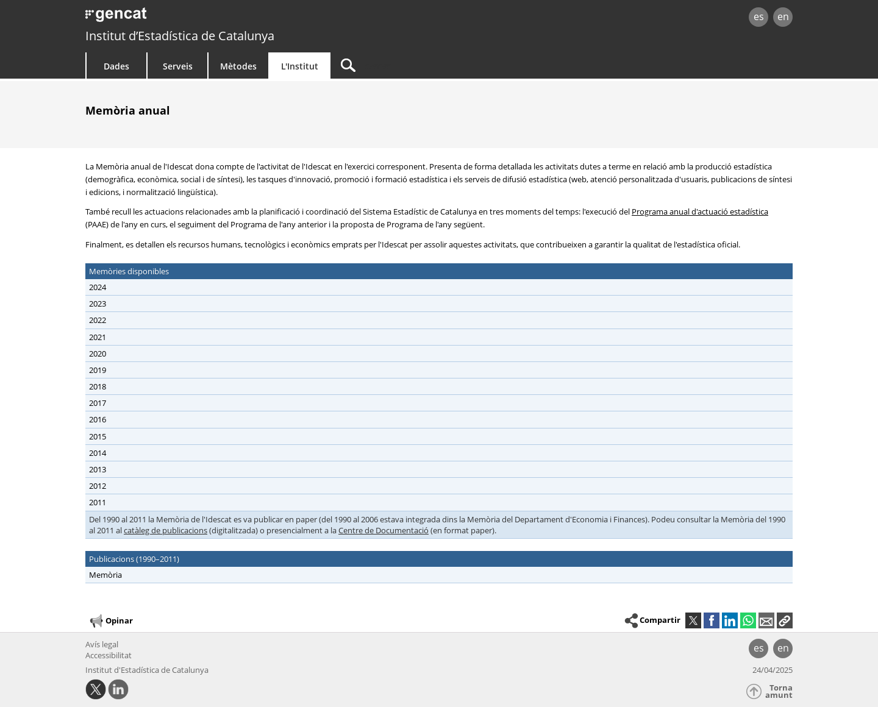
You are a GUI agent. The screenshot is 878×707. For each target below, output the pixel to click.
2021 (97, 337)
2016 (97, 419)
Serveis (178, 66)
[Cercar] (434, 65)
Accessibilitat (108, 655)
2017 (97, 402)
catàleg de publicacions (165, 530)
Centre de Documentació (383, 530)
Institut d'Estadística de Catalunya (147, 669)
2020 (97, 353)
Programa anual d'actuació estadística (700, 211)
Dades (116, 66)
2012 (97, 485)
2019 (97, 369)
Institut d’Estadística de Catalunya (179, 35)
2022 (97, 319)
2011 (97, 502)
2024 (97, 287)
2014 (97, 452)
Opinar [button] (110, 621)
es (759, 16)
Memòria (105, 574)
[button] (785, 620)
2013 (97, 469)
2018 (97, 386)
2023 (97, 303)
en (783, 16)
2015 (97, 436)
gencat (226, 18)
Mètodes (238, 66)
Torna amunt (779, 691)
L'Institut (299, 66)
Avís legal (101, 644)
